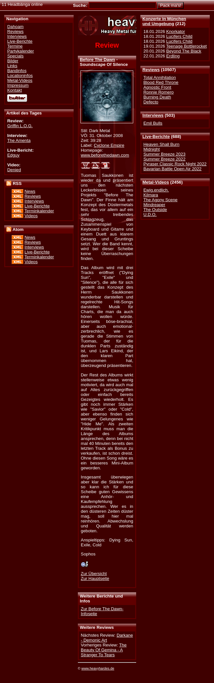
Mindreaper (154, 204)
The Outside (155, 209)
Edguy (13, 155)
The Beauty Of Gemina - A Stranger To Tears (104, 650)
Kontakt (14, 90)
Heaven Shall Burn (161, 144)
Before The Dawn (97, 59)
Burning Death (157, 97)
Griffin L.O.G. (20, 125)
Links (12, 65)
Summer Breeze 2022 (164, 159)
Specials (15, 55)
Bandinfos (16, 70)
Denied (14, 169)
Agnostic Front (157, 87)
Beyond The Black (183, 51)
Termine (14, 46)
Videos (30, 215)
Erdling (172, 55)
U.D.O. (150, 214)
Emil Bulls (152, 123)
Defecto (150, 101)
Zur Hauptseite (95, 578)
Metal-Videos (155, 182)
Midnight (151, 149)
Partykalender (20, 51)
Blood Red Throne (160, 82)
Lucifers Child (179, 36)
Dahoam (15, 26)
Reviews (151, 69)
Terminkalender (39, 210)
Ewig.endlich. (156, 190)
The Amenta (19, 140)
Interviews (153, 115)
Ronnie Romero (158, 92)
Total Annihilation (159, 77)
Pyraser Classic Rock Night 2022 (175, 163)
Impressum (18, 85)
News (29, 191)
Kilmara (150, 194)
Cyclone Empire (109, 145)
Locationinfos (20, 75)
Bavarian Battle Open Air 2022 (172, 168)
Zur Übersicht (94, 573)
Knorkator (175, 31)
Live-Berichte (156, 136)
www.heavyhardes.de (97, 668)
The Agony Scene (160, 199)
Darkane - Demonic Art (107, 638)
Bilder (12, 60)
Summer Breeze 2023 (164, 154)
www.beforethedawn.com (105, 155)
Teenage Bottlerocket (186, 46)
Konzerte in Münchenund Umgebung (164, 21)
